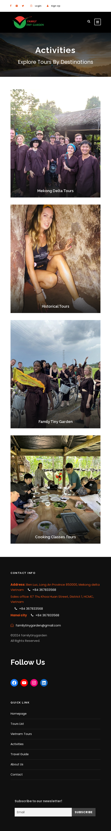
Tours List (17, 724)
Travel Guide (20, 754)
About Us (17, 764)
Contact (17, 774)
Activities (17, 744)
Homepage (19, 714)
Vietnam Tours (21, 734)
